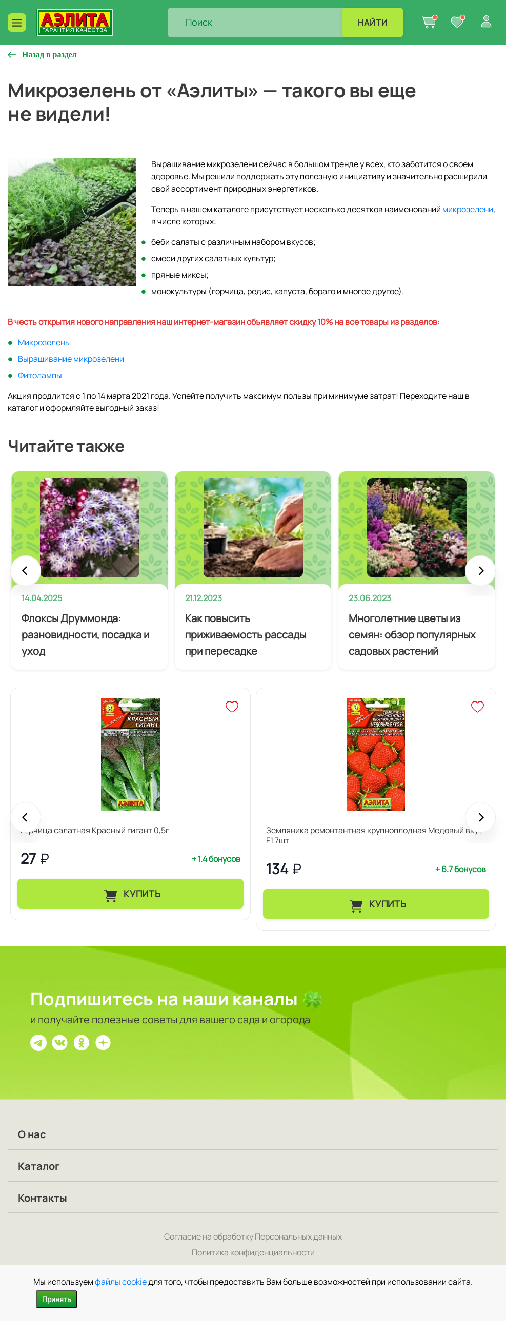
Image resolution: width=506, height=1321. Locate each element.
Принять (56, 1299)
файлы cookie (121, 1281)
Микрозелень (44, 342)
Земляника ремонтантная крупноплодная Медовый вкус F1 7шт (374, 835)
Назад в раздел (49, 54)
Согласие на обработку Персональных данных (253, 1236)
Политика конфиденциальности (253, 1252)
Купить (140, 893)
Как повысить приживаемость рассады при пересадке (245, 634)
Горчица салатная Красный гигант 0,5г (95, 830)
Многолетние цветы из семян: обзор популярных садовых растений (412, 634)
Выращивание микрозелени (71, 358)
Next (480, 575)
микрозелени (467, 209)
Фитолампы (40, 375)
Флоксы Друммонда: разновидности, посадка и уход (85, 634)
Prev (25, 575)
